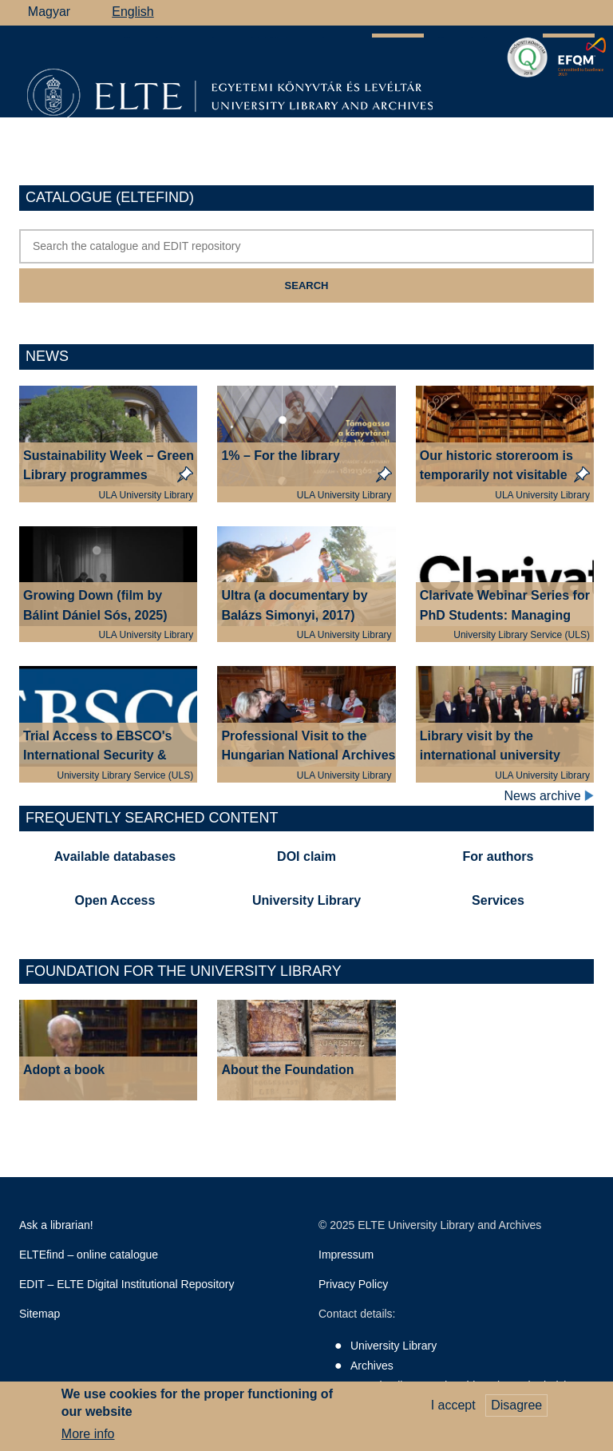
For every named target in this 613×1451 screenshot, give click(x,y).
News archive (549, 796)
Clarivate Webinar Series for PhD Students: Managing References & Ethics (505, 615)
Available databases (115, 856)
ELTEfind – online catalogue (88, 1254)
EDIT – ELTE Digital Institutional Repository (127, 1284)
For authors (498, 856)
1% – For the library (280, 455)
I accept (453, 1410)
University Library (306, 900)
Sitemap (39, 1313)
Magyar (49, 11)
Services (498, 900)
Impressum (346, 1254)
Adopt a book (64, 1069)
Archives (372, 1365)
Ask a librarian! (56, 1225)
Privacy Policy (353, 1284)
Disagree (516, 1410)
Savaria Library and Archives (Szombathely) (459, 1385)
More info (88, 1440)
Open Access (115, 900)
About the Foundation (287, 1069)
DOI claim (306, 856)
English (132, 11)
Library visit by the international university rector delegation (490, 756)
